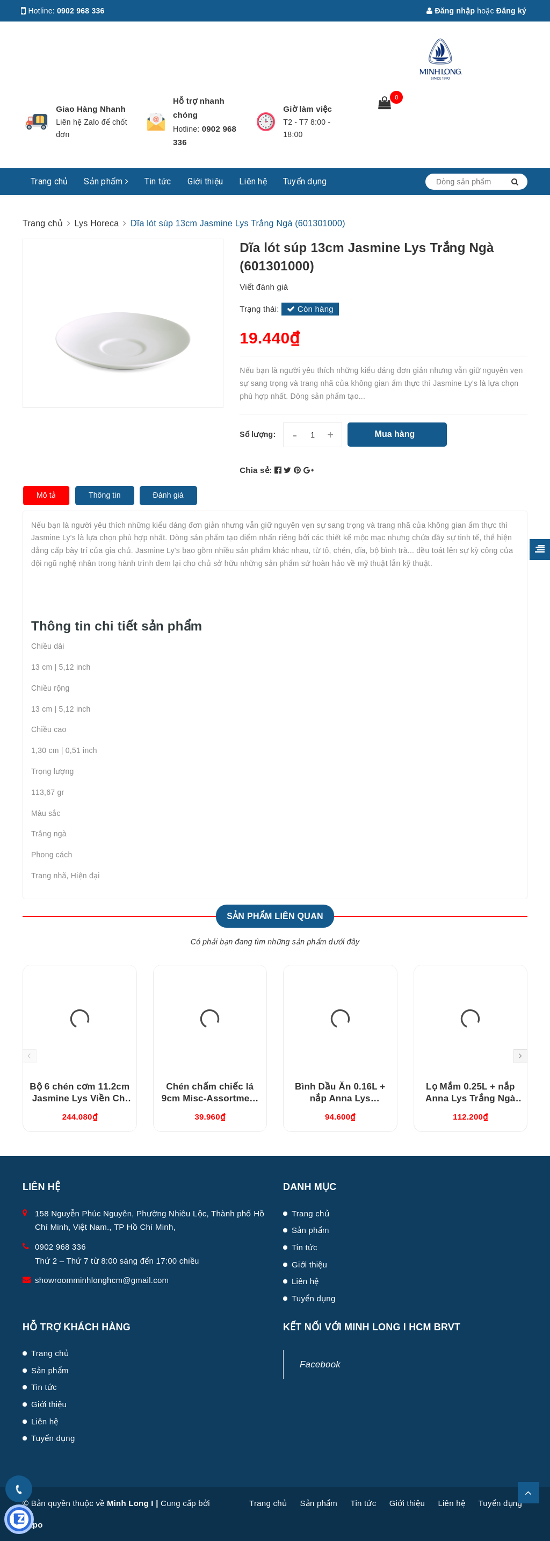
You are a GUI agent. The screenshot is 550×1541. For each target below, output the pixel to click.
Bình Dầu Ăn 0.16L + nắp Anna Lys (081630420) (340, 1098)
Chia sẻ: (256, 470)
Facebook (320, 1364)
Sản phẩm (106, 181)
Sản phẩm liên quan (275, 916)
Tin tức (157, 181)
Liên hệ (253, 181)
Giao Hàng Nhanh (91, 108)
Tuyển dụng (305, 181)
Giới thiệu (205, 181)
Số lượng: (258, 434)
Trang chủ (49, 181)
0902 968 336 (81, 10)
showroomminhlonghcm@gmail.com (102, 1280)
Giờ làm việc (307, 108)
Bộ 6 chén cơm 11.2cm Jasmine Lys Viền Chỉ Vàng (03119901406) (79, 1098)
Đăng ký (511, 10)
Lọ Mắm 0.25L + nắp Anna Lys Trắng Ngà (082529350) (470, 1098)
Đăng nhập (450, 10)
